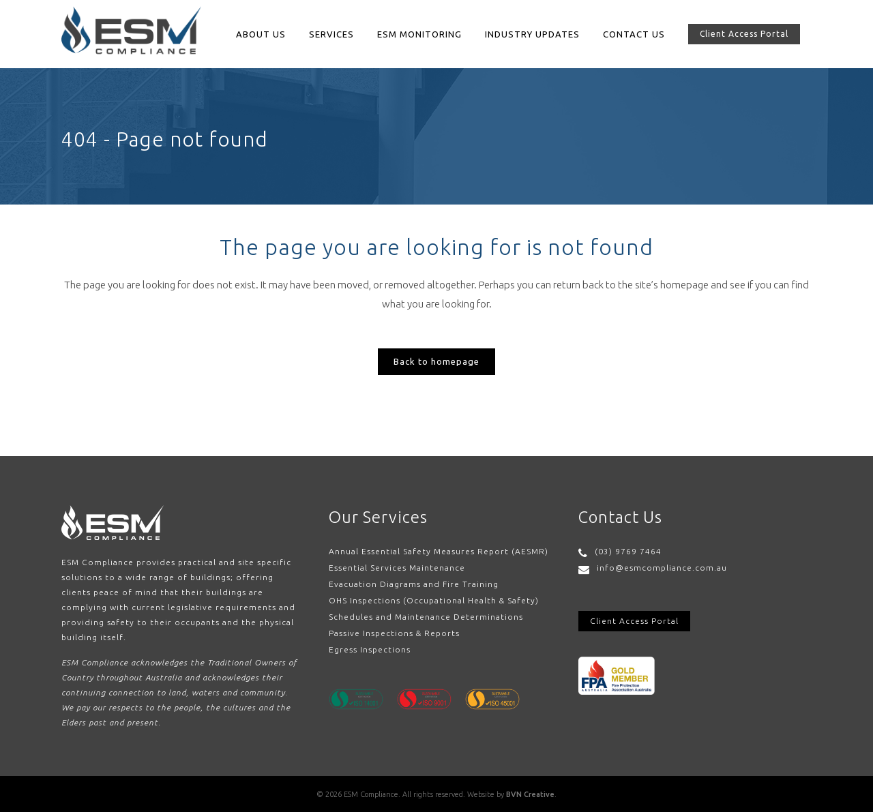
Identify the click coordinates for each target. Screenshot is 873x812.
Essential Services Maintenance (397, 567)
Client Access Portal (744, 33)
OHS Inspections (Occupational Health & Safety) (434, 600)
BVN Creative (530, 794)
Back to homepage (436, 361)
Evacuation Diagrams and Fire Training (414, 584)
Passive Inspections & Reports (394, 633)
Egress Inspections (370, 649)
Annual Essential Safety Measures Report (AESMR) (438, 551)
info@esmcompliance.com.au (662, 567)
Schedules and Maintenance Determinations (426, 616)
